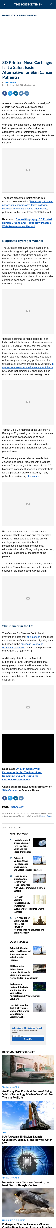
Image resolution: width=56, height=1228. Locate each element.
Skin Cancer (9, 790)
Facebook (4, 93)
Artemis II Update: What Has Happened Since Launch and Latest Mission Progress (28, 864)
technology (17, 807)
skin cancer (33, 476)
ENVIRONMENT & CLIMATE (13, 1220)
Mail (26, 93)
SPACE (5, 1132)
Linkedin (15, 93)
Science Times (45, 816)
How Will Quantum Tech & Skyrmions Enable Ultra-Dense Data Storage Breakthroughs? (19, 1011)
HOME (6, 15)
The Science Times (28, 4)
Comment (21, 93)
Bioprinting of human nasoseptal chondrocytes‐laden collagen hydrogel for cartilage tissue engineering (27, 205)
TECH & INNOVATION (24, 15)
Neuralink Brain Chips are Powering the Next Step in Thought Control (25, 1183)
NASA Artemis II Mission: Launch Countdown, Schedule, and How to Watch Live (27, 1139)
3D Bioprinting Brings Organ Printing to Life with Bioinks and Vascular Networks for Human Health (24, 972)
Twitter (10, 93)
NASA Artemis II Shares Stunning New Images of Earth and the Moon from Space (22, 846)
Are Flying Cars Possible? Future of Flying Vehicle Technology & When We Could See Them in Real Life (27, 1094)
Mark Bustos (10, 82)
